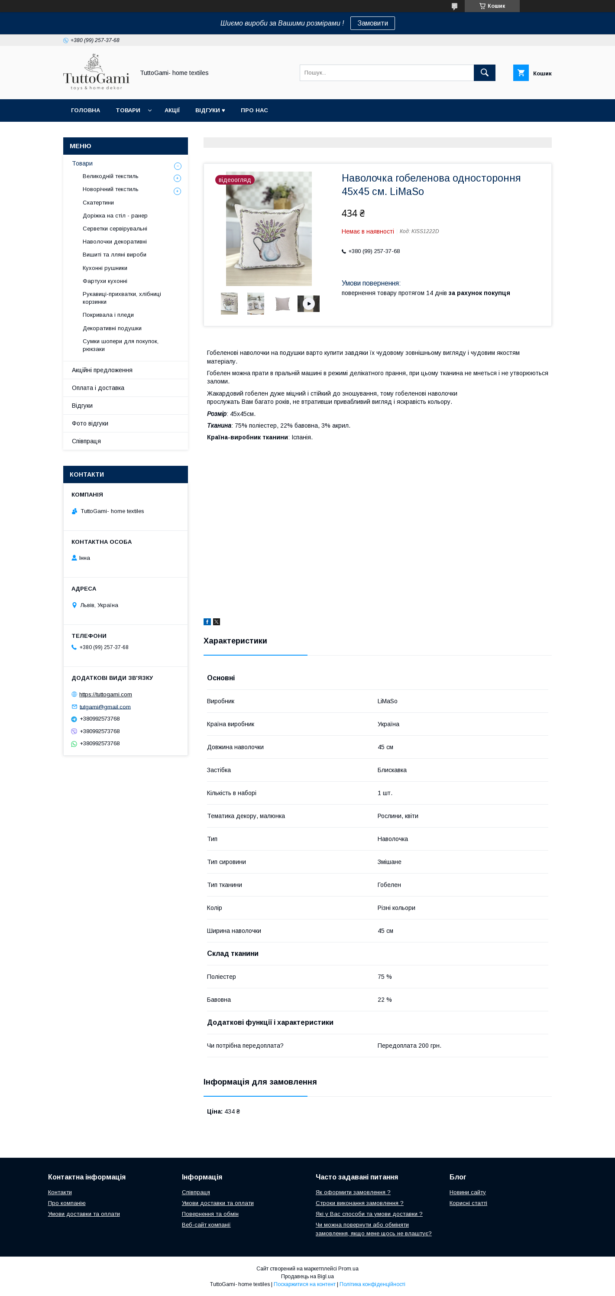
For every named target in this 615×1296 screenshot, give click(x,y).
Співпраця (86, 441)
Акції (172, 110)
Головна (85, 110)
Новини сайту (468, 1192)
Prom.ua (348, 1269)
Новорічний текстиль (111, 189)
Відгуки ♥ (210, 110)
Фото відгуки (90, 423)
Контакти (60, 1192)
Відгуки (82, 405)
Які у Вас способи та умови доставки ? (369, 1214)
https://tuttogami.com (105, 694)
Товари (128, 110)
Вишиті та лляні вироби (114, 254)
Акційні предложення (102, 370)
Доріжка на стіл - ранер (115, 215)
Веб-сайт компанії (206, 1224)
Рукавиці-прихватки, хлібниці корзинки (122, 298)
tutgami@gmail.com (105, 706)
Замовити (372, 23)
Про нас (254, 110)
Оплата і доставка (98, 387)
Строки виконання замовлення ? (360, 1203)
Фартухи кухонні (105, 281)
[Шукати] (484, 73)
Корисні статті (468, 1203)
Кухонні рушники (105, 268)
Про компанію (67, 1203)
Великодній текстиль (111, 176)
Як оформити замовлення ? (353, 1192)
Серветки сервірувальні (115, 228)
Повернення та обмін (210, 1214)
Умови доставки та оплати (84, 1214)
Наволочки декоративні (115, 241)
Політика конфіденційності (372, 1284)
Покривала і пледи (108, 315)
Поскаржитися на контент (305, 1284)
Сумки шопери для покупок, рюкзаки (121, 345)
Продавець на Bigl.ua (307, 1276)
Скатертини (98, 202)
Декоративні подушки (112, 328)
